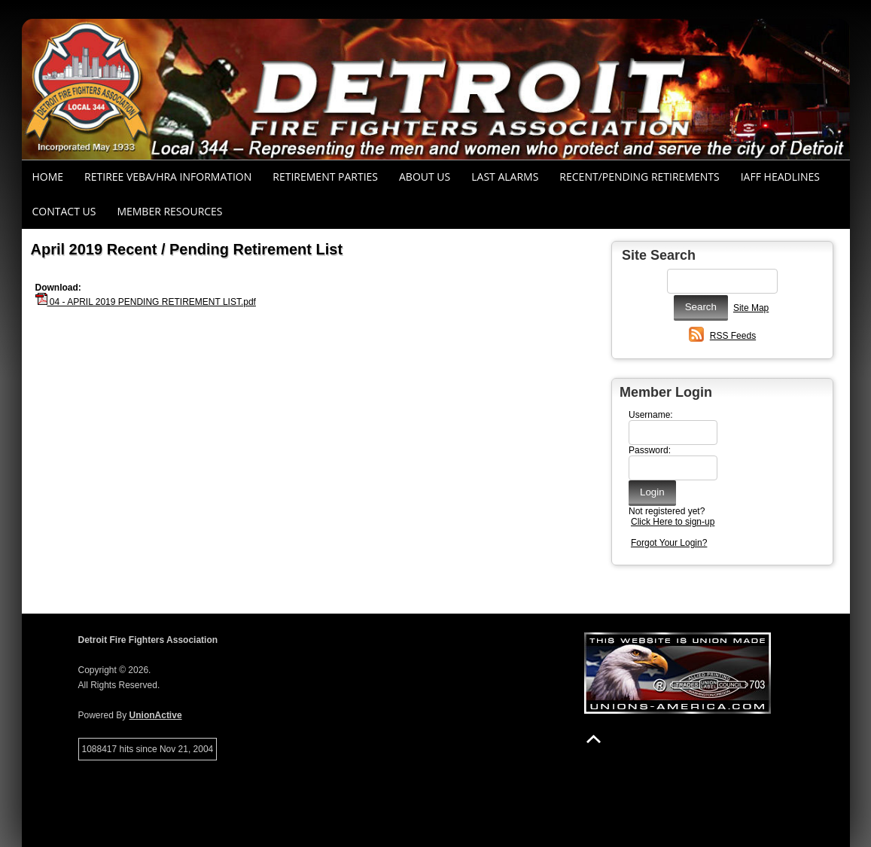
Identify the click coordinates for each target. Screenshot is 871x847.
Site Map (751, 308)
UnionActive (155, 715)
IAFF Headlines (780, 176)
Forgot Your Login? (669, 543)
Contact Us (64, 211)
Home (48, 176)
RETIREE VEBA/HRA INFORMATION (167, 176)
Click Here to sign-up (672, 521)
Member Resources (169, 211)
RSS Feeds (733, 336)
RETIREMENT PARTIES (325, 176)
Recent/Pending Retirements (639, 176)
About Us (424, 176)
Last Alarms (504, 176)
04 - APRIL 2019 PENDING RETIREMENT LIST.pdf (145, 302)
